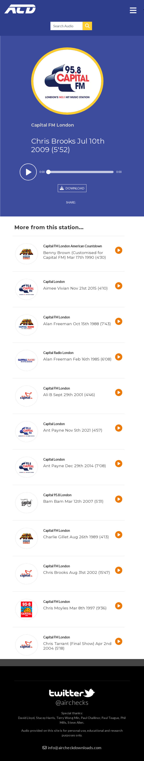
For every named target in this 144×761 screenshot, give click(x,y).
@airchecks (72, 702)
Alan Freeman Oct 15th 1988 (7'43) (77, 323)
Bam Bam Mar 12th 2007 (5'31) (73, 501)
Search (87, 26)
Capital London (54, 282)
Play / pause (28, 172)
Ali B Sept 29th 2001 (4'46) (69, 394)
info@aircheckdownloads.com (74, 747)
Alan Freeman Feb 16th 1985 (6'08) (77, 359)
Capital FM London (56, 246)
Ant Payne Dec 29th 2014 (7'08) (74, 465)
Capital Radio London (58, 353)
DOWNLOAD (72, 188)
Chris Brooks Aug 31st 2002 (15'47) (76, 572)
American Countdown (86, 246)
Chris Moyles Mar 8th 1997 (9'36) (75, 608)
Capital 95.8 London (57, 495)
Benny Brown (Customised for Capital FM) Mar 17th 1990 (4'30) (74, 255)
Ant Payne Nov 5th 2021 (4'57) (72, 430)
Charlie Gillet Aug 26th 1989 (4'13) (76, 536)
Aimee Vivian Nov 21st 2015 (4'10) (75, 288)
